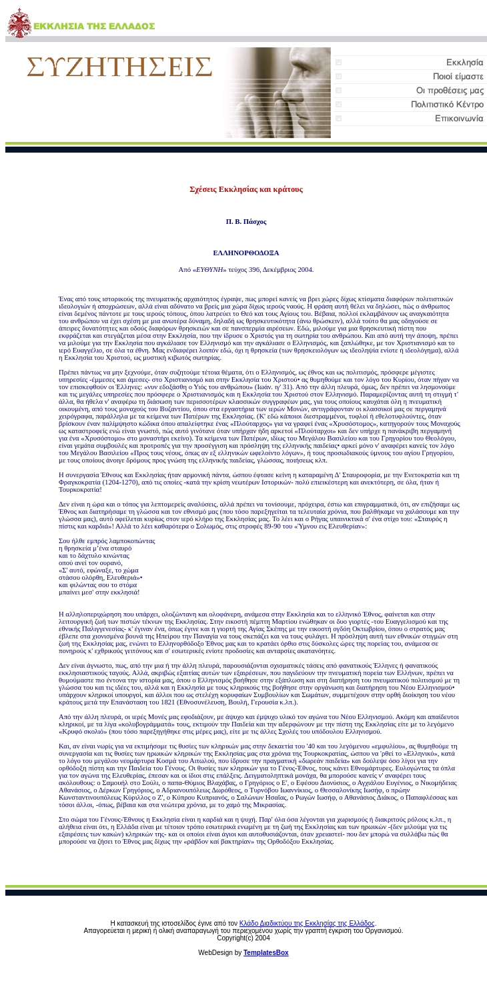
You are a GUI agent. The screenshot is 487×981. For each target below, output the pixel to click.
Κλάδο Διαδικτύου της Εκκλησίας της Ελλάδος (307, 923)
